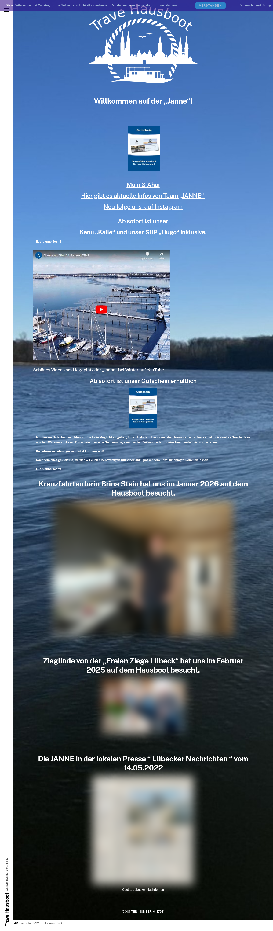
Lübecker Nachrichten (148, 889)
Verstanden (210, 5)
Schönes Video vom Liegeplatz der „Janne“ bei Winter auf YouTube (98, 369)
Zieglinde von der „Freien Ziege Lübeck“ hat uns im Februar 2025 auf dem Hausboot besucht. (143, 665)
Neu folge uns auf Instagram (143, 206)
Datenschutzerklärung (255, 5)
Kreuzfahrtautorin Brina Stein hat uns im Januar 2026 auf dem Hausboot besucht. (143, 488)
